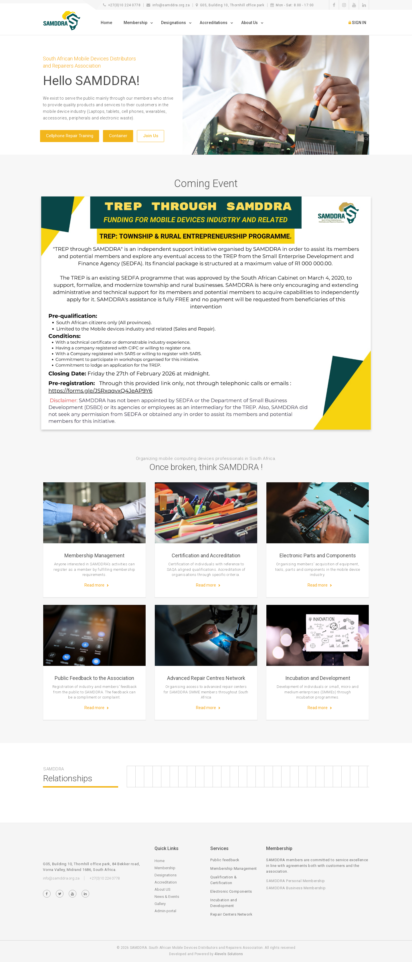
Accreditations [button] (214, 22)
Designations (165, 875)
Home (159, 861)
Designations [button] (174, 22)
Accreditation (165, 882)
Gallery (160, 904)
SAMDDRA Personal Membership (295, 881)
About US (162, 889)
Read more (94, 585)
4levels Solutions (228, 954)
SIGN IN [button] (357, 22)
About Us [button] (250, 22)
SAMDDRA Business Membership (296, 888)
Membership (164, 868)
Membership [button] (136, 22)
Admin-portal (165, 911)
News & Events (166, 896)
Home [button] (106, 22)
